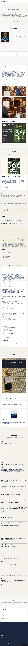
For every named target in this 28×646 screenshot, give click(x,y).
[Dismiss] (27, 645)
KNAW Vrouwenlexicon (5, 298)
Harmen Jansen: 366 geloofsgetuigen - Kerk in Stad (9, 221)
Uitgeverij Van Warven (13, 188)
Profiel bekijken (4, 618)
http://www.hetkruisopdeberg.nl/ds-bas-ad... (9, 333)
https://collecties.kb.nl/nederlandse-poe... (8, 340)
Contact (2, 635)
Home (2, 629)
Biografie (2, 630)
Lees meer (5, 345)
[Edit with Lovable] (24, 645)
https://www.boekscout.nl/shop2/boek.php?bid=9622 (9, 398)
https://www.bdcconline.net (6, 295)
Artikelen (2, 634)
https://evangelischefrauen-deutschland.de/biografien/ (10, 292)
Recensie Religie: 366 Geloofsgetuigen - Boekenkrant (9, 223)
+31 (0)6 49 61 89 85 (5, 615)
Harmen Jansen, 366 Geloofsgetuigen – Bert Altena (9, 220)
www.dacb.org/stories (5, 293)
